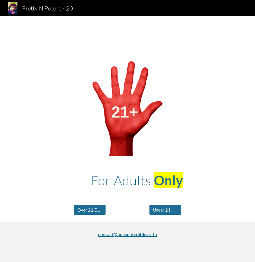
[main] (137, 180)
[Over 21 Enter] (90, 210)
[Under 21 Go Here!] (165, 210)
